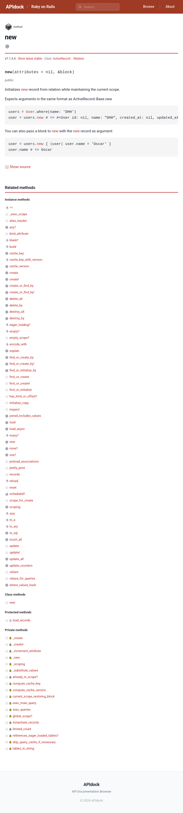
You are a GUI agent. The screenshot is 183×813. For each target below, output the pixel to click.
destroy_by (16, 318)
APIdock (15, 7)
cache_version (19, 266)
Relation (78, 58)
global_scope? (22, 716)
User (30, 112)
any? (12, 227)
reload (13, 481)
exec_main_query (24, 703)
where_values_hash (22, 585)
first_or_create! (19, 383)
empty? (14, 331)
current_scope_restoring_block (34, 696)
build (12, 247)
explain (14, 351)
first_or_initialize (20, 390)
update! (14, 552)
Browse (147, 7)
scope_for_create (21, 500)
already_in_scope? (25, 677)
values (13, 572)
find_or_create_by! (21, 364)
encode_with (18, 344)
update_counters (20, 565)
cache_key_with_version (25, 259)
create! (14, 279)
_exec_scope (18, 214)
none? (13, 448)
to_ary (13, 526)
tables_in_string (23, 748)
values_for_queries (22, 578)
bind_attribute (18, 233)
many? (13, 435)
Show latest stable (30, 58)
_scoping (19, 664)
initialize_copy (19, 403)
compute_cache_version (29, 690)
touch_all (15, 539)
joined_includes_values (25, 416)
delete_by (16, 305)
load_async (17, 429)
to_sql (13, 533)
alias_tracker (18, 221)
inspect (14, 409)
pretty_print (17, 468)
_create (18, 638)
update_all (16, 559)
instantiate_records (26, 722)
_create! (18, 644)
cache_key (16, 253)
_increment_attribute (27, 651)
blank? (13, 240)
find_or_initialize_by (22, 370)
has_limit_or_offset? (23, 396)
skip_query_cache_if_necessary (34, 742)
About (169, 7)
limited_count (22, 729)
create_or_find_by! (21, 292)
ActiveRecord (62, 58)
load (12, 422)
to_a (12, 520)
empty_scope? (19, 337)
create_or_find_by (21, 285)
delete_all (16, 299)
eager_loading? (19, 325)
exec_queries (22, 709)
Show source (20, 167)
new (24, 89)
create (13, 273)
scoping (14, 507)
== (11, 207)
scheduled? (17, 494)
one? (12, 455)
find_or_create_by (21, 357)
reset (12, 487)
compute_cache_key (26, 683)
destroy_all (16, 311)
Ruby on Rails (43, 6)
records (14, 474)
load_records (21, 620)
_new (16, 657)
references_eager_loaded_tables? (35, 735)
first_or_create (19, 377)
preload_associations (24, 461)
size (12, 513)
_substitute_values (25, 670)
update (14, 546)
